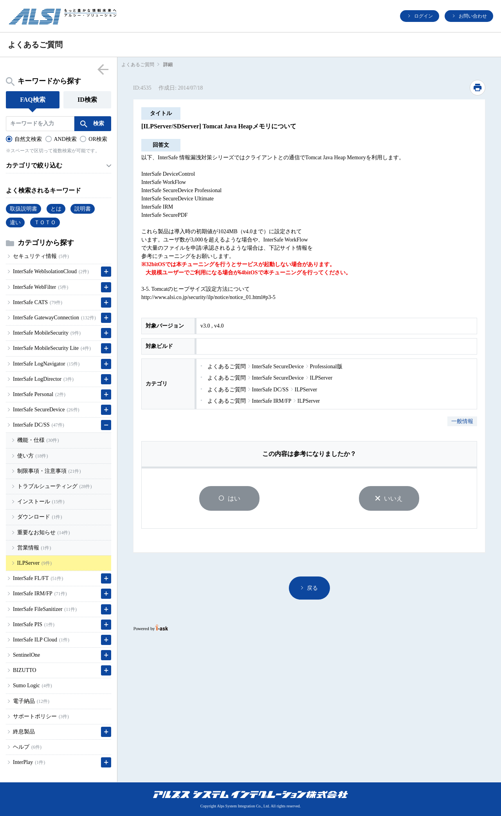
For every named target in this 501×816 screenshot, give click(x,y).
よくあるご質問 (137, 64)
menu (103, 69)
